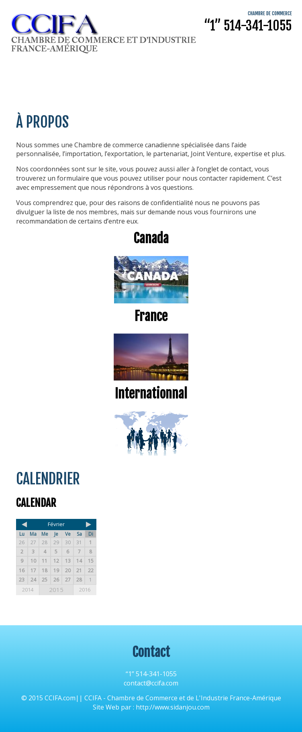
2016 (84, 589)
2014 (27, 589)
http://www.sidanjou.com (173, 707)
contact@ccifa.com (151, 683)
